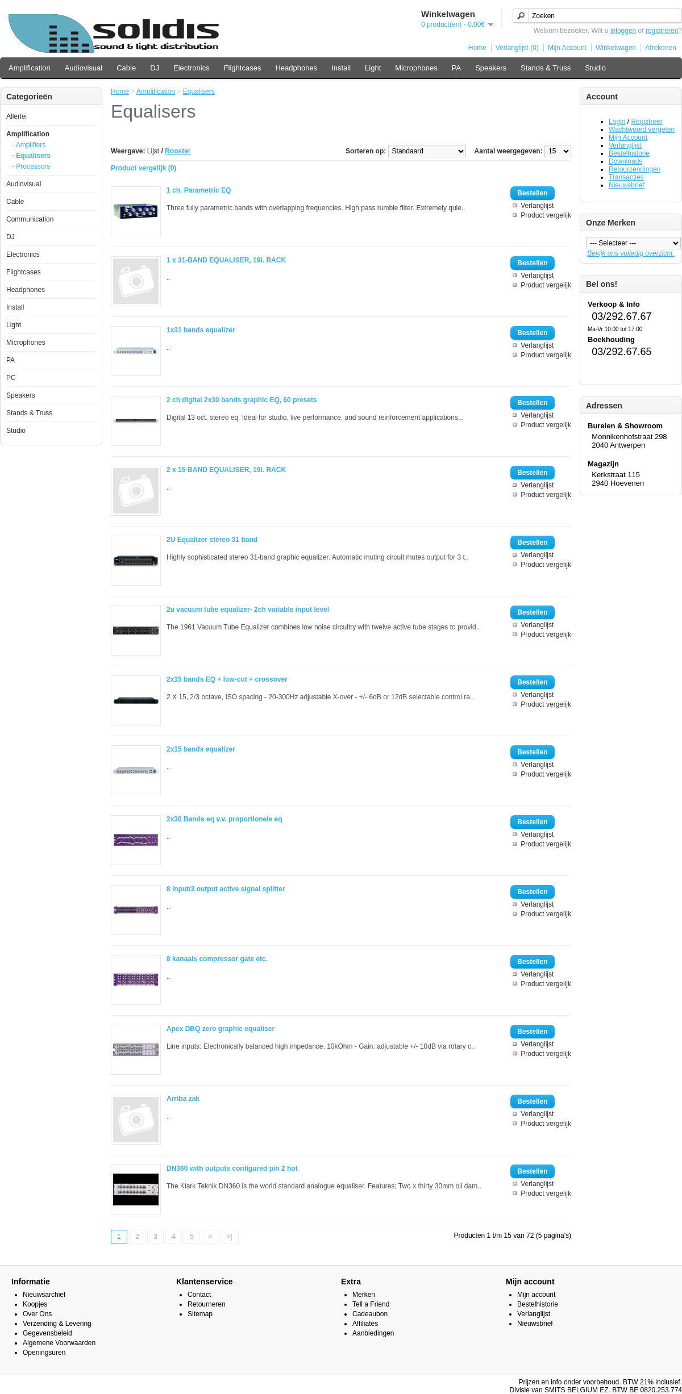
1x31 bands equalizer (201, 330)
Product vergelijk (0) (143, 168)
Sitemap (200, 1314)
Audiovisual (84, 68)
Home (477, 48)
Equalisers (199, 91)
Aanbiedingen (373, 1333)
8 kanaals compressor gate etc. (217, 959)
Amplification (30, 68)
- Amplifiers (28, 145)
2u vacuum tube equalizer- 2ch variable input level (248, 609)
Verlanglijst (625, 145)
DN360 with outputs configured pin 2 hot (232, 1168)
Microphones (416, 68)
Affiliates (365, 1324)
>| (229, 1237)
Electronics (191, 68)
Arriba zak (183, 1099)
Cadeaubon (370, 1314)
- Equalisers (31, 156)
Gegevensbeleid (47, 1333)
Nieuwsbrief (626, 185)
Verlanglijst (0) (517, 48)
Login (617, 122)
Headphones (296, 68)
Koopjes (35, 1304)
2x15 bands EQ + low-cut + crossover (227, 679)
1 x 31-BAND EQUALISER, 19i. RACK (226, 260)
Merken (363, 1295)
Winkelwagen (616, 48)
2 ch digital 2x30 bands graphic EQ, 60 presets (242, 400)
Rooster (177, 151)
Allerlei (16, 116)
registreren (662, 31)
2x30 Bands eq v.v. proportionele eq (224, 819)
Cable (126, 68)
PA (456, 68)
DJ (154, 68)
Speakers (490, 68)
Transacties (626, 177)
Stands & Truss (546, 68)
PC (11, 378)
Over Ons (37, 1314)
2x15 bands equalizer (201, 749)
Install (341, 68)
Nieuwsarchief (44, 1295)
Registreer (646, 122)
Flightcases (242, 68)
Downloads (625, 161)
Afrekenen (660, 48)
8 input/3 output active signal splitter (226, 889)
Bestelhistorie (629, 153)
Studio (595, 68)
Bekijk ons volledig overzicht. (630, 253)
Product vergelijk (546, 215)
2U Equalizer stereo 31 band (212, 540)
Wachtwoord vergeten (642, 129)
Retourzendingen (634, 169)
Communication (29, 219)
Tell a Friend (370, 1304)
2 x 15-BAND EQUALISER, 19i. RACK (226, 470)
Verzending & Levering (57, 1324)
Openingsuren (44, 1353)
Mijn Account (567, 48)
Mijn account (536, 1295)
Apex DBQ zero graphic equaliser (221, 1029)
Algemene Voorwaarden (59, 1343)
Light (373, 68)
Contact (199, 1295)
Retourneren (207, 1304)
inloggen (623, 31)
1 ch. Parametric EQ (199, 190)
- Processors (31, 166)
